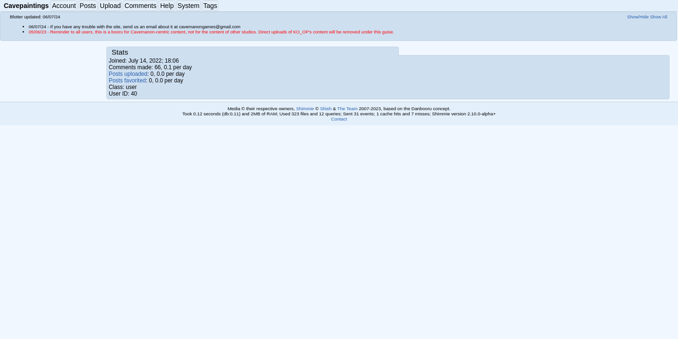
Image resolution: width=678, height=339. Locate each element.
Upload (110, 5)
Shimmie (305, 108)
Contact (339, 118)
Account (64, 5)
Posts (88, 5)
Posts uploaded (128, 74)
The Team (347, 108)
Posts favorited (127, 80)
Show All (659, 16)
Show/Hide (638, 16)
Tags (210, 5)
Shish (326, 108)
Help (167, 5)
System (189, 5)
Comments (140, 5)
